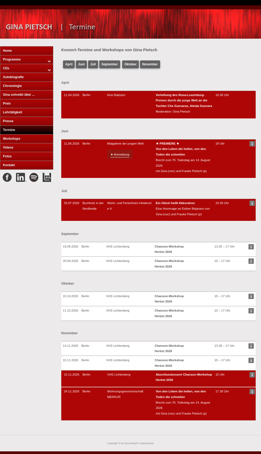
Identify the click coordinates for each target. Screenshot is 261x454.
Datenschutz (147, 443)
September (109, 64)
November (150, 64)
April (68, 64)
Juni (81, 64)
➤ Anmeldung (120, 154)
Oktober (130, 64)
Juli (93, 64)
